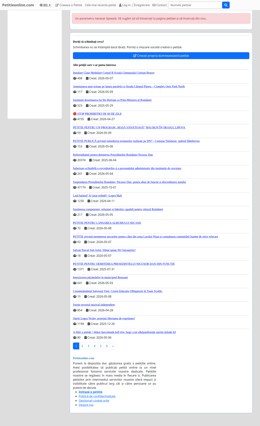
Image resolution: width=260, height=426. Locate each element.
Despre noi (86, 405)
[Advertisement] (35, 64)
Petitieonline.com (18, 5)
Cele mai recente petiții (100, 5)
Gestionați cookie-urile (94, 401)
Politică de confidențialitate (97, 396)
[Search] (195, 5)
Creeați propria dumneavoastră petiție (161, 56)
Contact (160, 5)
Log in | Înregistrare (134, 5)
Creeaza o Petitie (68, 5)
